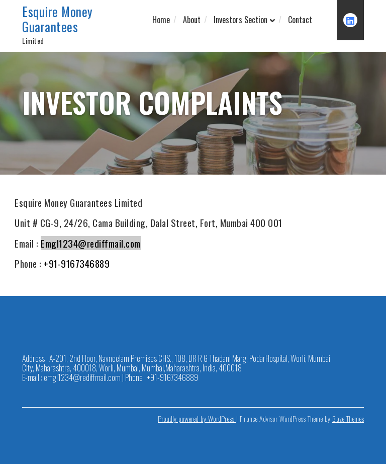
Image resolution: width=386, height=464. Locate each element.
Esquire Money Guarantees (57, 19)
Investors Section (240, 20)
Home (161, 20)
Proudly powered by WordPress (197, 418)
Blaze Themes (348, 418)
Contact (300, 20)
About (192, 20)
